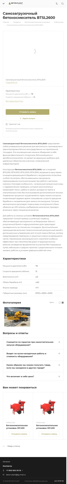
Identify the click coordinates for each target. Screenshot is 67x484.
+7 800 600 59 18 (13, 470)
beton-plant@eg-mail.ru (16, 475)
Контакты (7, 466)
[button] (33, 343)
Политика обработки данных (36, 481)
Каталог (6, 461)
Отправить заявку (27, 112)
